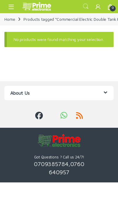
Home (9, 19)
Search (85, 6)
